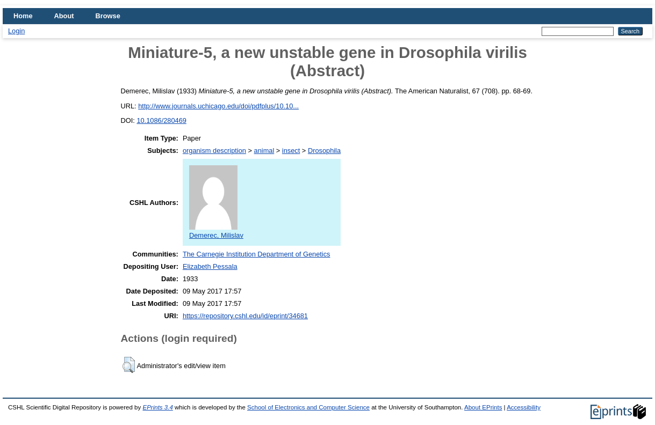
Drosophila (324, 150)
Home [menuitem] (23, 16)
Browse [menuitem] (108, 16)
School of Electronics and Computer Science (308, 407)
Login (16, 31)
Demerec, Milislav (216, 231)
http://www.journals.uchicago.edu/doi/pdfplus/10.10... (218, 106)
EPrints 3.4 (157, 407)
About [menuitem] (64, 16)
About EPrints (483, 407)
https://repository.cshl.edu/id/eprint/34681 (245, 316)
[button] (129, 365)
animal (264, 150)
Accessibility (524, 407)
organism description (214, 150)
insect (291, 150)
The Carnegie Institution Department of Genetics (256, 254)
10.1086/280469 (161, 120)
